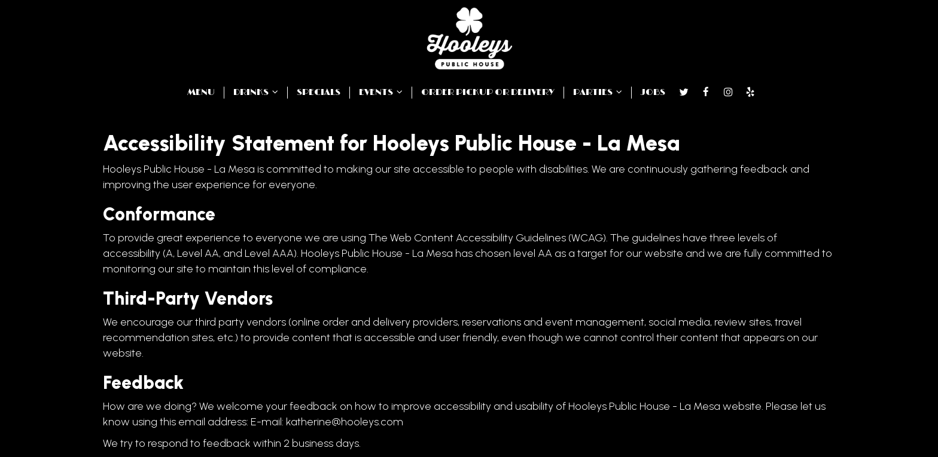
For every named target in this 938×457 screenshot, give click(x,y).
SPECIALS (318, 92)
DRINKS (255, 92)
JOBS (653, 92)
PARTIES (597, 92)
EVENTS (381, 92)
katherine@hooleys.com (344, 421)
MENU (201, 92)
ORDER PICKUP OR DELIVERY (488, 92)
